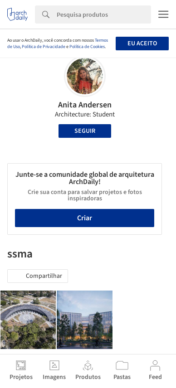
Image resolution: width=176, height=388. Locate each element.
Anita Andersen (85, 105)
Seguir (84, 131)
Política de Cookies (87, 47)
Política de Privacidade (43, 47)
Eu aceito (142, 43)
